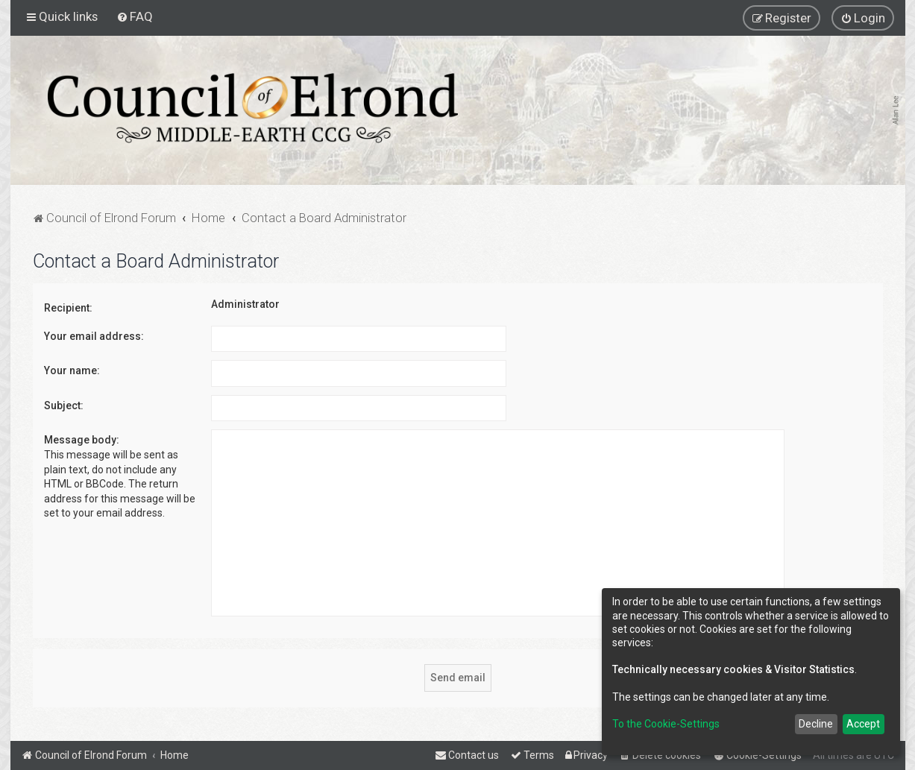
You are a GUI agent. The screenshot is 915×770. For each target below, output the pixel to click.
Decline (816, 724)
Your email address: (94, 336)
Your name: (72, 370)
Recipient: (68, 308)
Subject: (64, 405)
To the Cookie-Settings (666, 724)
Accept (863, 724)
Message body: (81, 440)
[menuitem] (135, 16)
